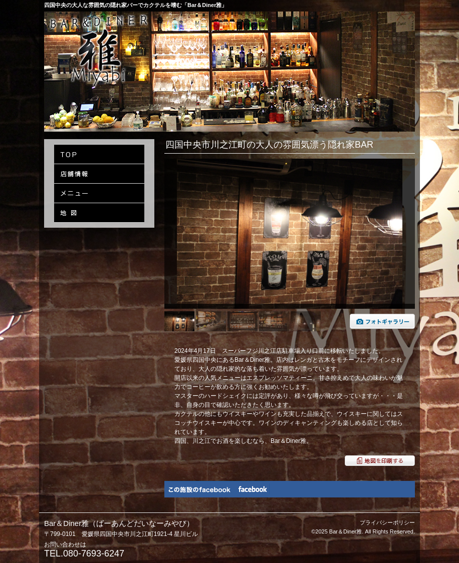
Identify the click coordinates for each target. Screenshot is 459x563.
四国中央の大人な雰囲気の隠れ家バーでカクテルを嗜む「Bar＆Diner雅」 (135, 5)
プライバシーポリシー (387, 522)
